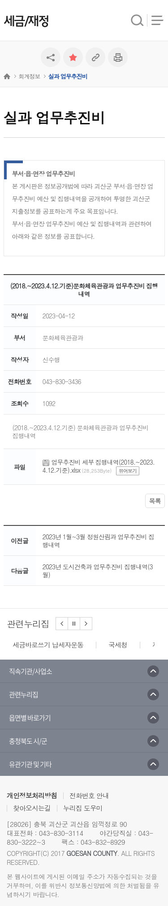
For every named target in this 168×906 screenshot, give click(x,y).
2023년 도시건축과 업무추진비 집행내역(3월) (98, 570)
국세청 (117, 644)
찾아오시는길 (32, 808)
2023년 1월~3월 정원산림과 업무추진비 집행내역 (99, 540)
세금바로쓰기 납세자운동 (48, 644)
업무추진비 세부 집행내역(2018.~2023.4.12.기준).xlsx (99, 465)
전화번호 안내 (89, 795)
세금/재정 (26, 21)
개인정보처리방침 (32, 795)
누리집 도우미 (83, 808)
